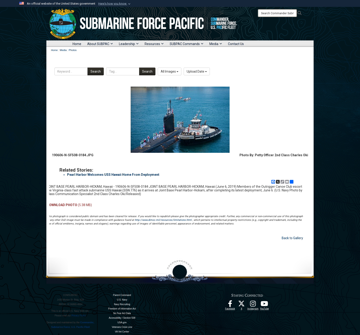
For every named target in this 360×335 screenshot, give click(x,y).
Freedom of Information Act (122, 308)
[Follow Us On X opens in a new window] (241, 305)
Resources (154, 44)
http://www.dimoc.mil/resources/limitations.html (163, 220)
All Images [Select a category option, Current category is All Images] (169, 71)
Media (215, 44)
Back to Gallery (292, 238)
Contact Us (236, 44)
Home (77, 44)
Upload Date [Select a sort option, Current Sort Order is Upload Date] (197, 71)
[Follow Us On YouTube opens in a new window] (264, 305)
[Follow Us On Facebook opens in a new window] (230, 305)
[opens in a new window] (253, 305)
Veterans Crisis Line (122, 327)
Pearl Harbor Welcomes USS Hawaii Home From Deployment (113, 174)
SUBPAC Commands (186, 44)
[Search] (277, 13)
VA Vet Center (122, 331)
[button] (114, 3)
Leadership (129, 44)
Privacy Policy (78, 315)
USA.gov (122, 322)
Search (95, 71)
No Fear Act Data (122, 313)
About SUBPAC (100, 44)
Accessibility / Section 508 (122, 318)
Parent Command (122, 295)
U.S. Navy (122, 299)
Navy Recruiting (122, 304)
